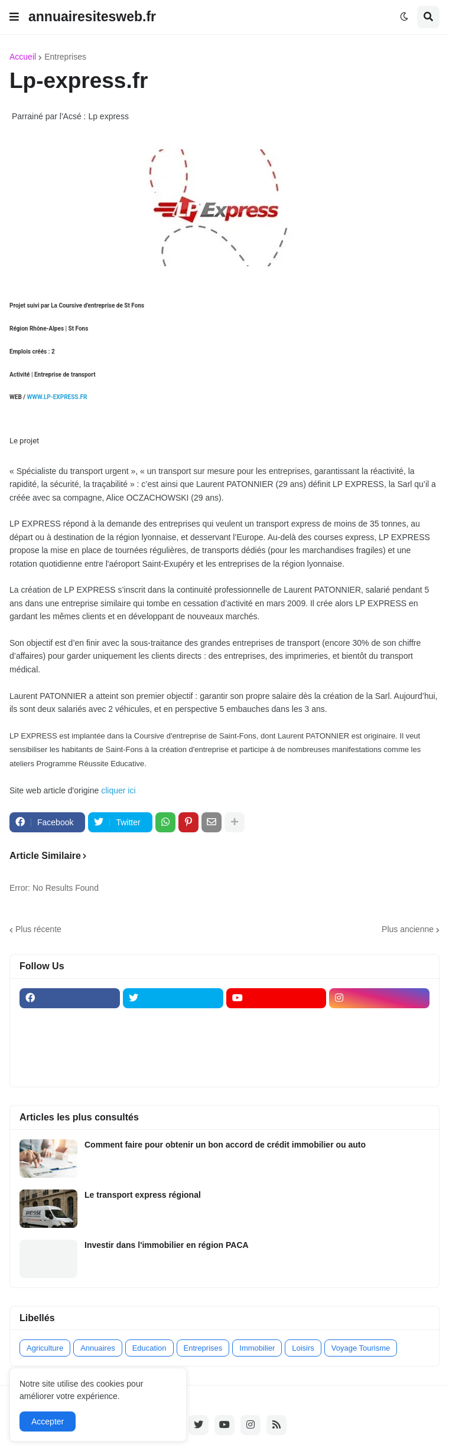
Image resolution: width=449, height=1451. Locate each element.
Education (149, 1348)
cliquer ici (119, 790)
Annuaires (97, 1348)
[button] (14, 17)
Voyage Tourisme (361, 1348)
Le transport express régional (142, 1195)
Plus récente (38, 929)
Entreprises (65, 57)
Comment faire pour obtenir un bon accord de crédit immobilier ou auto (225, 1144)
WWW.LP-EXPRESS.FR (57, 397)
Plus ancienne (408, 929)
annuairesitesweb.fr (92, 16)
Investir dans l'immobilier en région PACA (166, 1245)
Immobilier (257, 1348)
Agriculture (45, 1348)
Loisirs (303, 1348)
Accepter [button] (47, 1421)
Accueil (22, 57)
